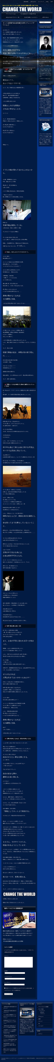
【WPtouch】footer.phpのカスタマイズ (10, 1007)
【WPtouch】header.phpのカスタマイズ (10, 1011)
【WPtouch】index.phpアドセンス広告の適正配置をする (10, 1036)
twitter (47, 1)
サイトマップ (41, 1)
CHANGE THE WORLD (45, 27)
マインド (40, 1021)
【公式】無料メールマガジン (31, 17)
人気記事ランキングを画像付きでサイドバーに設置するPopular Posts (10, 1031)
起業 (39, 1018)
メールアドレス (8, 976)
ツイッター (40, 1025)
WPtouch (42, 1012)
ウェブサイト (7, 982)
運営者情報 (26, 1)
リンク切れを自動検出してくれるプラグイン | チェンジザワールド (10, 1016)
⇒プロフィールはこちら (44, 78)
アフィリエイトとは (10, 13)
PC (39, 1023)
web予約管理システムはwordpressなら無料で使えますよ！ (10, 1045)
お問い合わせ (33, 1)
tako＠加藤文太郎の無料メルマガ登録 (14, 941)
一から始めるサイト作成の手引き (28, 13)
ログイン (40, 1033)
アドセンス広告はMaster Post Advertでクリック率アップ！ (10, 1040)
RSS (52, 1)
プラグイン (42, 1013)
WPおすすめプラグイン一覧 (12, 17)
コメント (6, 955)
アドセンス (40, 1016)
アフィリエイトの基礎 (43, 1006)
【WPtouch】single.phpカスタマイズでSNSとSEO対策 (10, 1026)
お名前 (5, 970)
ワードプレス (42, 1010)
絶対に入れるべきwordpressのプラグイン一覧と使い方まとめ (10, 1050)
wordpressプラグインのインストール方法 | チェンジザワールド (10, 1022)
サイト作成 (40, 1009)
